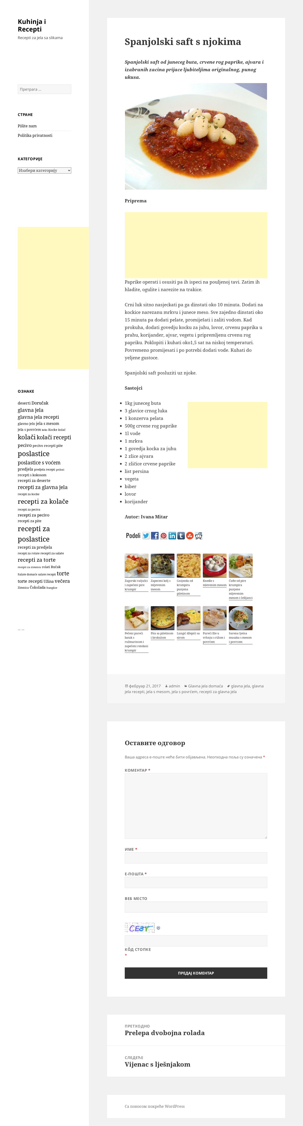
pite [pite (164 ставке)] (59, 445)
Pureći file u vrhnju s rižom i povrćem (214, 637)
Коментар (137, 770)
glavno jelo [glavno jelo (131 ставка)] (26, 424)
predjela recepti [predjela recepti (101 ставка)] (44, 469)
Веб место (136, 898)
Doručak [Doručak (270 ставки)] (40, 403)
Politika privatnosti (35, 135)
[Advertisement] (53, 298)
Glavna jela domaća (205, 686)
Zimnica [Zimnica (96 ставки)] (23, 587)
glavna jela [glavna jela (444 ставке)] (31, 409)
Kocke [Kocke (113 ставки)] (52, 429)
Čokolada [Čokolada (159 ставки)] (37, 587)
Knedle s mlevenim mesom (215, 583)
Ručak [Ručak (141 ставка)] (56, 567)
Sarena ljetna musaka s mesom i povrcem (240, 637)
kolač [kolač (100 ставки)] (62, 430)
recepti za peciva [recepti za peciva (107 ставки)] (29, 509)
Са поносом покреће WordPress (155, 1106)
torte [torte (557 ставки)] (63, 573)
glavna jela (240, 686)
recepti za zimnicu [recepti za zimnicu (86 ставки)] (29, 567)
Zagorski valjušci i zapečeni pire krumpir (136, 585)
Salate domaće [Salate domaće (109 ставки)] (27, 574)
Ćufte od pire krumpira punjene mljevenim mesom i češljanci (241, 589)
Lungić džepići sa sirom (188, 635)
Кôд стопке (138, 949)
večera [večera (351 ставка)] (62, 581)
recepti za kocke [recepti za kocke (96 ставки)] (28, 494)
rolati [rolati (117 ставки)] (46, 567)
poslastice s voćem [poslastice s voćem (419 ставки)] (39, 462)
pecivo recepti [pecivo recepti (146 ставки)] (44, 445)
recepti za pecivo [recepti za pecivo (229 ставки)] (33, 515)
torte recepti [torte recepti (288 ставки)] (30, 581)
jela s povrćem (184, 691)
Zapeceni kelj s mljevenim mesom (160, 585)
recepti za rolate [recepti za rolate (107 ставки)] (29, 553)
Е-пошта (136, 874)
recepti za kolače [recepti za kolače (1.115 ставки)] (43, 501)
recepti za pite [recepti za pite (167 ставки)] (29, 520)
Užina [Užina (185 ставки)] (49, 581)
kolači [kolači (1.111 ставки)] (27, 436)
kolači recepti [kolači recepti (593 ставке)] (54, 437)
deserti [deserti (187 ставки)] (24, 403)
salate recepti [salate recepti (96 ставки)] (47, 574)
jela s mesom (158, 691)
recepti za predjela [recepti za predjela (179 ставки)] (35, 547)
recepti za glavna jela (218, 691)
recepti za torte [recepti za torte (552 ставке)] (37, 559)
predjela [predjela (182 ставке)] (25, 469)
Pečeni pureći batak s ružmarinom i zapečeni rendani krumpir (136, 641)
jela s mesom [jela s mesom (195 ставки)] (47, 423)
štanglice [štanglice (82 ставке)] (51, 587)
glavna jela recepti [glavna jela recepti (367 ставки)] (38, 417)
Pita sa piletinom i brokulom (162, 635)
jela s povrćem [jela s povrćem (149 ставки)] (29, 429)
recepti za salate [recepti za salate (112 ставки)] (52, 553)
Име (131, 849)
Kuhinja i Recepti (32, 25)
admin (174, 686)
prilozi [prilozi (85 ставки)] (60, 469)
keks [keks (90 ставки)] (44, 430)
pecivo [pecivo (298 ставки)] (25, 445)
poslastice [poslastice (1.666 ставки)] (34, 453)
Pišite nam (27, 126)
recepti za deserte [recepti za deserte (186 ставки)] (34, 480)
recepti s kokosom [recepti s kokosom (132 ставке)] (32, 475)
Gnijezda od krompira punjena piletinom (185, 587)
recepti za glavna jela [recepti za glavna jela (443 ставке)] (43, 487)
